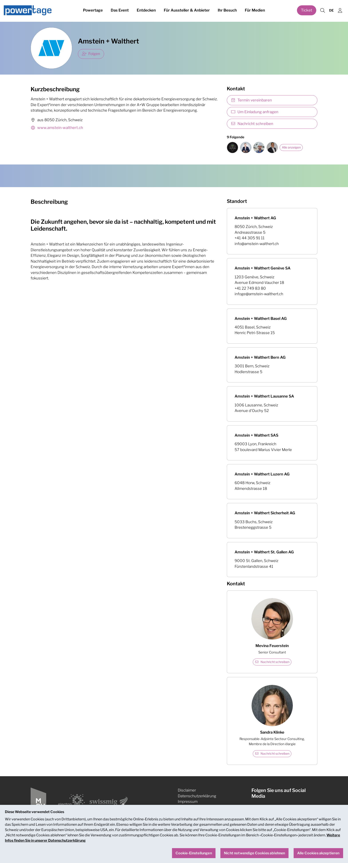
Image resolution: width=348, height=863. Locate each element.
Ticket (306, 10)
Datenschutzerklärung (197, 796)
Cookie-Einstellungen (196, 807)
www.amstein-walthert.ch (57, 128)
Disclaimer (187, 790)
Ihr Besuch (227, 10)
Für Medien (255, 10)
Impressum (188, 801)
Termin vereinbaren (251, 100)
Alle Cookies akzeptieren (318, 858)
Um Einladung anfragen (254, 112)
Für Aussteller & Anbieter (187, 10)
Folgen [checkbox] (91, 53)
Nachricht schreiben (252, 123)
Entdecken (146, 10)
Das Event (120, 10)
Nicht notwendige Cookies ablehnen (254, 858)
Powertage (93, 10)
